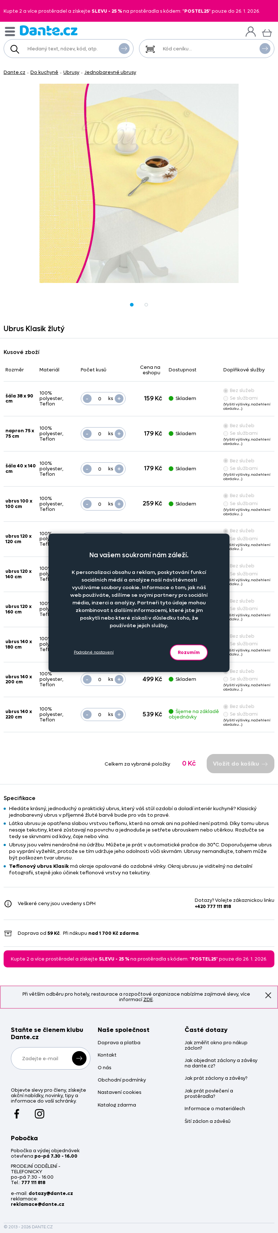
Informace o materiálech (215, 1109)
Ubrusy (71, 72)
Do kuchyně (44, 72)
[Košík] (267, 32)
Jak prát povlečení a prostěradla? (209, 1093)
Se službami (240, 398)
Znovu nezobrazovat (268, 995)
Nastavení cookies (119, 1092)
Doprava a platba (119, 1043)
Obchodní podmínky (122, 1080)
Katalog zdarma (117, 1105)
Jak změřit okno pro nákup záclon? (216, 1045)
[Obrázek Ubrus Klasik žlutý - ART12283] (139, 183)
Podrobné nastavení (94, 652)
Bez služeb (238, 390)
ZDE (148, 999)
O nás (104, 1068)
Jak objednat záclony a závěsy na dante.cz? (221, 1063)
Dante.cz (14, 72)
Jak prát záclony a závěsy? (216, 1078)
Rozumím (189, 652)
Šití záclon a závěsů (208, 1121)
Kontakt (107, 1055)
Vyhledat (124, 48)
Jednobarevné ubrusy (110, 72)
